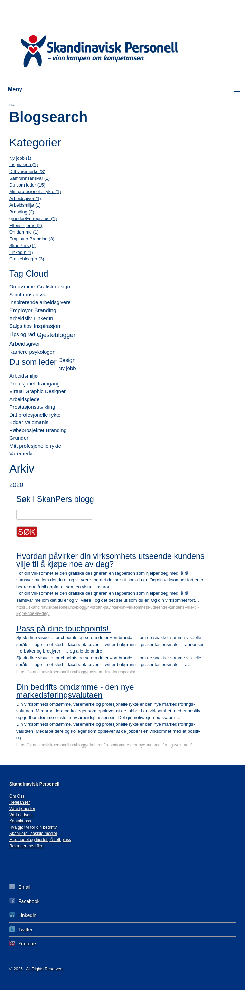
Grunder (18, 438)
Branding (56, 430)
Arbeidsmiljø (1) (25, 205)
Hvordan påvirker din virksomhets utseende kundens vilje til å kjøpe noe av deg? (110, 560)
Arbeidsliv (20, 318)
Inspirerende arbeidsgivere (40, 302)
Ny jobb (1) (20, 158)
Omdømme (22, 286)
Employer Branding (32, 310)
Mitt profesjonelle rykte (35, 446)
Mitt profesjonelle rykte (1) (35, 191)
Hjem (13, 105)
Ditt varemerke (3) (27, 171)
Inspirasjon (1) (23, 164)
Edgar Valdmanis (28, 422)
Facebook (24, 901)
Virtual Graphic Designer (37, 391)
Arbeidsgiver (24, 344)
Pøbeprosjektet (26, 430)
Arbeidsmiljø (23, 376)
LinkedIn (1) (21, 252)
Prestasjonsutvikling (32, 407)
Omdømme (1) (24, 232)
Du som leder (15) (27, 185)
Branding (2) (21, 212)
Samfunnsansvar (28, 294)
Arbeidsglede (24, 399)
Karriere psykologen (32, 352)
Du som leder (33, 362)
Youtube (22, 943)
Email (19, 887)
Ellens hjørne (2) (25, 225)
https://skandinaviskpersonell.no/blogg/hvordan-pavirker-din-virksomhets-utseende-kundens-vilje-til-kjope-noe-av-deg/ (107, 610)
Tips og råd (22, 334)
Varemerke (21, 453)
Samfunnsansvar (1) (29, 178)
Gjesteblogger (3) (26, 258)
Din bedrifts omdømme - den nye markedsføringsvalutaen (75, 691)
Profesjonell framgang (34, 384)
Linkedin (22, 915)
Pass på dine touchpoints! (63, 628)
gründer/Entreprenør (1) (33, 218)
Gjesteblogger (56, 335)
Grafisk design (53, 286)
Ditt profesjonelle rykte (34, 415)
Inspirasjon (47, 326)
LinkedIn (43, 318)
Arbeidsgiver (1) (25, 198)
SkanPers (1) (22, 245)
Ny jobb (67, 368)
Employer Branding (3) (31, 238)
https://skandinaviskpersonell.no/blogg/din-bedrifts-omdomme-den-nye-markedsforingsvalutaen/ (104, 745)
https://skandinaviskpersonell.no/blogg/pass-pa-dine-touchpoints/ (75, 671)
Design (67, 360)
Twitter (20, 929)
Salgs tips (20, 326)
